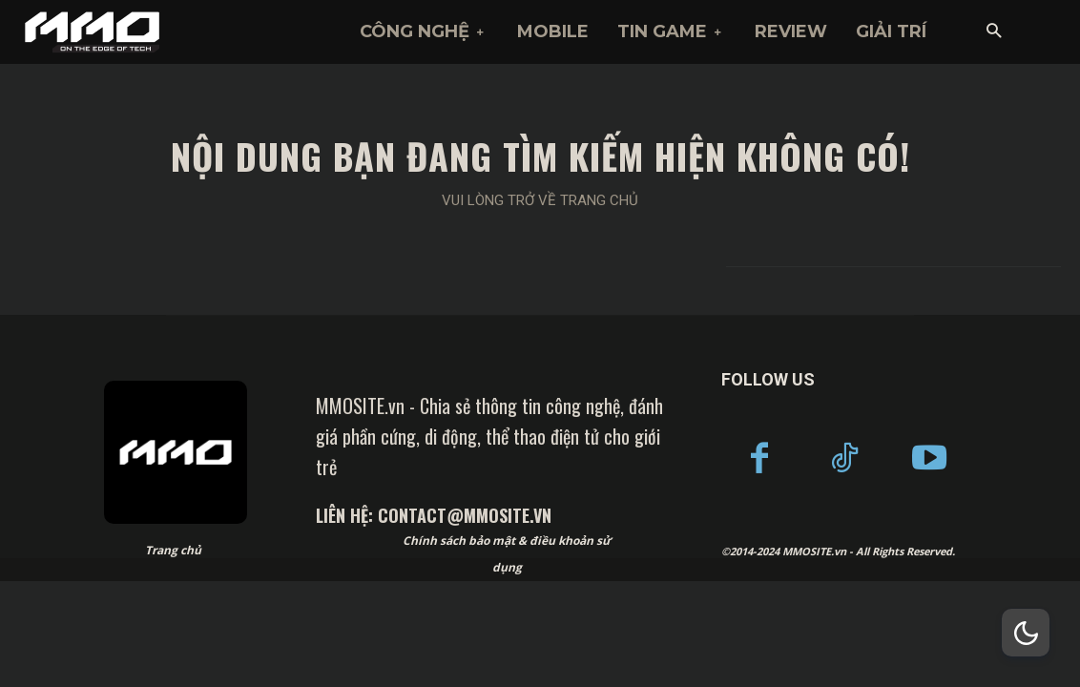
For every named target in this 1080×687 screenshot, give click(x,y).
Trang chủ (173, 550)
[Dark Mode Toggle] (1025, 632)
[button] (993, 32)
